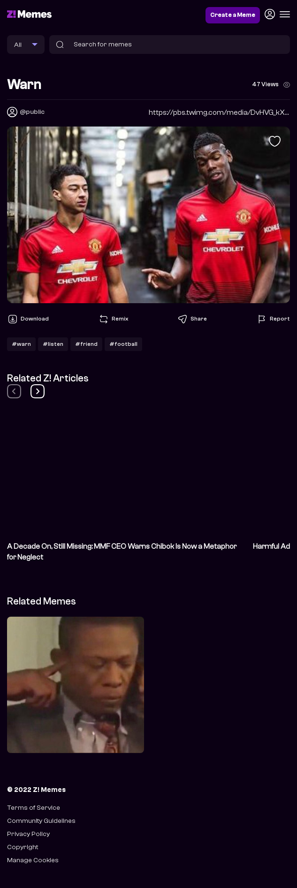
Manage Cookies (33, 860)
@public (32, 112)
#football (123, 344)
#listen (53, 344)
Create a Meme (232, 15)
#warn (21, 344)
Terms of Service (33, 808)
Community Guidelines (41, 821)
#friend (86, 344)
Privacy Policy (28, 834)
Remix (113, 319)
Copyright (22, 847)
